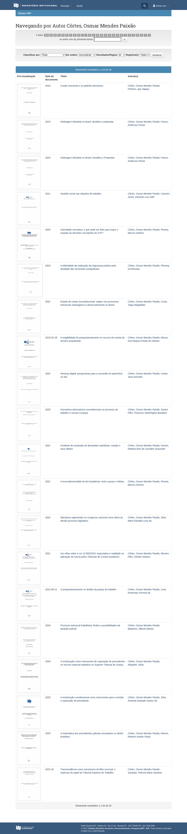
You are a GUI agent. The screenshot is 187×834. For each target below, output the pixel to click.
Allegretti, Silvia (136, 664)
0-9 (46, 35)
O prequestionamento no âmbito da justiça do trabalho (88, 589)
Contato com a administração (93, 831)
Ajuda (80, 5)
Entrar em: (161, 5)
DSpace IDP (24, 13)
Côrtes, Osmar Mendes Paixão (143, 85)
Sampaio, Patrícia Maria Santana (145, 772)
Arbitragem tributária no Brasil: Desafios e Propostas (87, 157)
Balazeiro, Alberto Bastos (141, 628)
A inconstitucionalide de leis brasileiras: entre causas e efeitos (92, 481)
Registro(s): (132, 55)
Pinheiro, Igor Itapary (138, 89)
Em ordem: (71, 55)
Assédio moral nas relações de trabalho (80, 193)
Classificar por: (31, 55)
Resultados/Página (106, 55)
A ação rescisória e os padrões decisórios (81, 85)
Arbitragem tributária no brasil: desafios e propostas (87, 121)
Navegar (66, 5)
